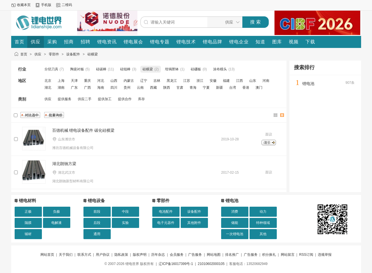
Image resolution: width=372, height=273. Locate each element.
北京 (47, 81)
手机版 (46, 5)
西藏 (153, 88)
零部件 (54, 54)
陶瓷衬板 (77, 69)
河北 (100, 81)
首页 (23, 54)
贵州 (127, 88)
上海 (61, 81)
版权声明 (140, 255)
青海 (193, 88)
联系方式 (84, 255)
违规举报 (325, 255)
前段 (97, 212)
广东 (74, 88)
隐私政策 (121, 255)
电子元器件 (165, 223)
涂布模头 (220, 69)
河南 (265, 81)
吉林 (156, 81)
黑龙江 (172, 81)
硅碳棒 (101, 69)
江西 (239, 81)
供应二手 (84, 99)
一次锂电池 (234, 234)
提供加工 (105, 99)
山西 (113, 81)
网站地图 (214, 255)
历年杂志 (158, 255)
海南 (100, 88)
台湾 (232, 88)
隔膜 (28, 223)
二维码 (67, 5)
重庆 (87, 81)
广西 (87, 88)
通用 (97, 234)
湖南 (61, 88)
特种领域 (263, 223)
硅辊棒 (125, 69)
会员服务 (177, 255)
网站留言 (288, 255)
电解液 (56, 223)
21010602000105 (211, 264)
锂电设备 (96, 200)
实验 (125, 223)
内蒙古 (129, 81)
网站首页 (47, 255)
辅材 (28, 234)
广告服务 (195, 255)
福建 (226, 81)
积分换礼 (269, 255)
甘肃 (179, 88)
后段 (97, 223)
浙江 (199, 81)
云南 (140, 88)
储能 (234, 223)
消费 (234, 212)
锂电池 (308, 83)
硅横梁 (92, 54)
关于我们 (66, 255)
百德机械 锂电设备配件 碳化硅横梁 (83, 130)
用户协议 (103, 255)
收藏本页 (24, 5)
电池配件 (166, 212)
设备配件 (73, 54)
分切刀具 (51, 69)
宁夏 (206, 88)
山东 (252, 81)
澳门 (259, 88)
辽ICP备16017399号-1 (176, 264)
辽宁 (143, 81)
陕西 (166, 88)
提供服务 (64, 99)
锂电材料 (27, 200)
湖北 (47, 88)
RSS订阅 (306, 255)
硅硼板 (196, 69)
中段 (125, 212)
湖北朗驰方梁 (64, 163)
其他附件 (194, 223)
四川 (113, 88)
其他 (263, 234)
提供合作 (125, 99)
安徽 (213, 81)
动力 (263, 212)
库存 (141, 99)
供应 (37, 54)
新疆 (219, 88)
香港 (245, 88)
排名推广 (232, 255)
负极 (56, 212)
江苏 (186, 81)
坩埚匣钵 (172, 69)
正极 (28, 212)
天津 (74, 81)
